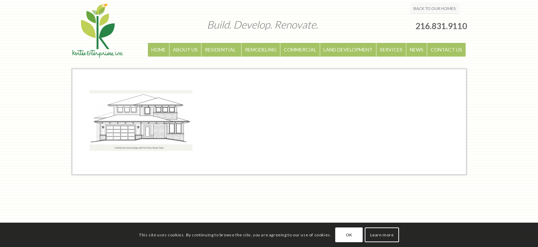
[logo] (97, 34)
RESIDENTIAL (220, 49)
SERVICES (391, 49)
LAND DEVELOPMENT (348, 49)
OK (349, 234)
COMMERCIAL (300, 49)
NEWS (416, 49)
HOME (158, 49)
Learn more (382, 234)
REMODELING (261, 49)
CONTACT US (446, 49)
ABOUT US (185, 49)
